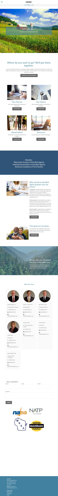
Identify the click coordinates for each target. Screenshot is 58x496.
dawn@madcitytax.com (28, 335)
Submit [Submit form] (9, 402)
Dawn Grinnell (26, 322)
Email (23, 383)
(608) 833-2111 (12, 309)
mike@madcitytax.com (12, 316)
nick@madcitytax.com (44, 334)
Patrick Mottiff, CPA (11, 353)
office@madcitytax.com (12, 487)
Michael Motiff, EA (11, 304)
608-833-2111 (28, 329)
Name (7, 383)
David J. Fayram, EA (27, 304)
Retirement (9, 491)
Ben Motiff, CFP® (43, 304)
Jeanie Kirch (10, 335)
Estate (8, 494)
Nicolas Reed (42, 322)
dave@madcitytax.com (28, 316)
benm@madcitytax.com (44, 316)
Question (8, 391)
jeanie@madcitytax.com (12, 346)
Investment (9, 493)
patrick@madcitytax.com (12, 366)
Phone (39, 383)
